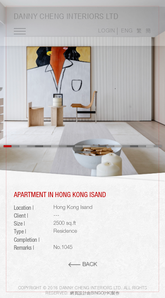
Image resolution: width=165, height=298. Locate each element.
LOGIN (106, 31)
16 (126, 146)
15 (118, 146)
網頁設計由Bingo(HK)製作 (94, 293)
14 (110, 146)
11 (87, 146)
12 (95, 146)
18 (142, 146)
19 (150, 146)
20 (158, 146)
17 (134, 146)
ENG (127, 31)
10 (79, 146)
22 (87, 152)
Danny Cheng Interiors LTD (66, 16)
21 (79, 152)
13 (102, 146)
